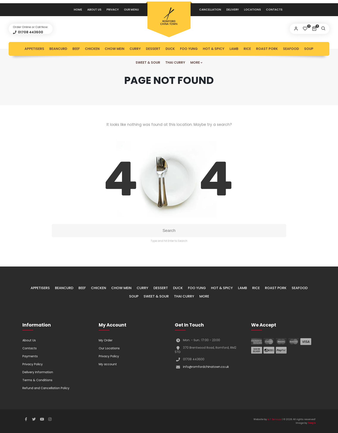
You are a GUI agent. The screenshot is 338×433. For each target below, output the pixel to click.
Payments (30, 356)
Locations (252, 10)
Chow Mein (114, 48)
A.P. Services (274, 419)
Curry (135, 48)
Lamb (234, 48)
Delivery (232, 10)
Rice (247, 48)
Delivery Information (37, 372)
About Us (94, 10)
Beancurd (58, 48)
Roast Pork (267, 48)
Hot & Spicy (213, 48)
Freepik (312, 423)
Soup (308, 48)
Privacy (112, 10)
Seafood (291, 48)
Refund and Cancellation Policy (45, 388)
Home (78, 10)
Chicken (92, 48)
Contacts (274, 10)
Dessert (153, 48)
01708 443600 (30, 32)
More (195, 62)
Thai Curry (175, 62)
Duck (170, 48)
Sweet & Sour (148, 62)
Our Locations (109, 348)
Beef (76, 48)
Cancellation (210, 10)
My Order (106, 340)
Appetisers (34, 48)
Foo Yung (189, 48)
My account (108, 364)
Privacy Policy (32, 364)
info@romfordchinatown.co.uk (206, 367)
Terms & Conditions (37, 380)
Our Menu (131, 10)
